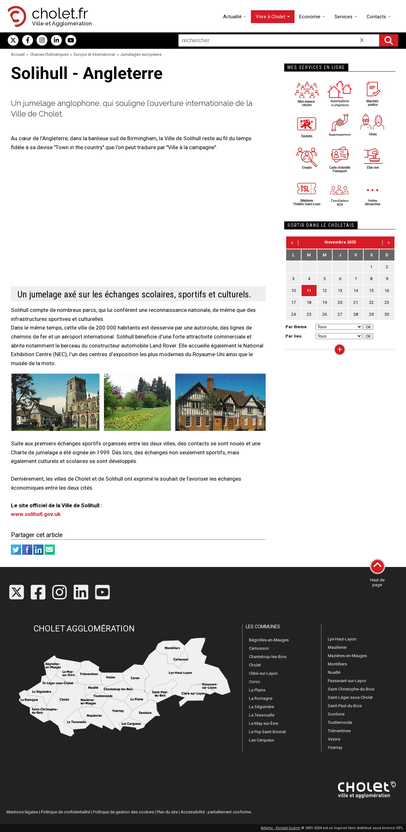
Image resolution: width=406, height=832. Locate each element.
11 (309, 290)
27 (340, 314)
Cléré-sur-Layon (263, 673)
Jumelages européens (141, 54)
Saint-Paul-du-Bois (345, 705)
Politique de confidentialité (65, 812)
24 (293, 314)
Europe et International (94, 54)
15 (371, 290)
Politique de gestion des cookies (123, 812)
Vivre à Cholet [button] (273, 17)
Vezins (334, 739)
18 (309, 302)
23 (387, 302)
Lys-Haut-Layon (342, 639)
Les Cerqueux (261, 740)
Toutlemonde (340, 722)
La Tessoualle (261, 715)
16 (387, 290)
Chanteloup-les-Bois (267, 656)
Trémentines (339, 730)
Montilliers (337, 664)
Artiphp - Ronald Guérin (280, 828)
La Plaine (257, 690)
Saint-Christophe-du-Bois (351, 689)
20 (340, 302)
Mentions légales (22, 812)
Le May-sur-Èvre (263, 723)
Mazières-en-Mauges (347, 655)
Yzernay (335, 747)
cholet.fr (60, 13)
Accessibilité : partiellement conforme (216, 812)
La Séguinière (261, 706)
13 (340, 290)
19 (324, 302)
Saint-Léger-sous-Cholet (350, 697)
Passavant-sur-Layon (347, 680)
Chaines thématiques (49, 54)
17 (293, 302)
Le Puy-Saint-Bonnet (267, 731)
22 (371, 302)
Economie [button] (312, 17)
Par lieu (294, 336)
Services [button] (346, 17)
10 (293, 290)
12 (324, 290)
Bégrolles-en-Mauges (269, 640)
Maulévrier (337, 647)
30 (387, 314)
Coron (254, 681)
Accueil (18, 54)
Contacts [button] (379, 17)
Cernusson (259, 648)
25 (309, 314)
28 (355, 314)
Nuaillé (334, 672)
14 (355, 290)
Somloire (336, 714)
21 (355, 302)
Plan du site (167, 812)
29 (371, 314)
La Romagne (260, 698)
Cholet (255, 665)
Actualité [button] (234, 17)
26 (324, 314)
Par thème (296, 326)
